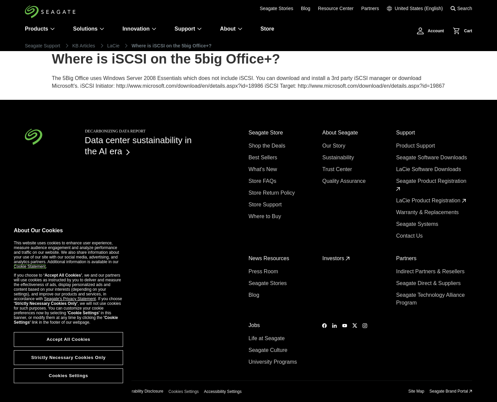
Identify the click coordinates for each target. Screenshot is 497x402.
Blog (305, 8)
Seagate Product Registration (432, 184)
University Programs (273, 362)
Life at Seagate (267, 338)
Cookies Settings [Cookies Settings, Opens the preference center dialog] (68, 375)
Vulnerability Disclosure (142, 391)
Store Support (265, 204)
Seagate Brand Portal (450, 391)
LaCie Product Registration (431, 200)
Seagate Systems (418, 224)
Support (185, 29)
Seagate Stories (276, 8)
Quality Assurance (344, 181)
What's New (263, 169)
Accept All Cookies (68, 339)
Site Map (416, 391)
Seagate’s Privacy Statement (70, 298)
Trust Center (337, 169)
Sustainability (338, 157)
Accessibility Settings (222, 391)
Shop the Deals (268, 146)
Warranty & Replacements (428, 212)
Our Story (334, 146)
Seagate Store (266, 132)
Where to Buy (265, 216)
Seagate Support (42, 45)
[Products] (52, 28)
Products (36, 29)
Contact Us (410, 236)
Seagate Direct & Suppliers (429, 283)
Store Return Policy (272, 193)
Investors (335, 258)
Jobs (254, 325)
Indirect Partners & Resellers (431, 271)
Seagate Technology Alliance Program (430, 299)
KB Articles (83, 45)
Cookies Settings (183, 391)
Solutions (88, 29)
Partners (370, 8)
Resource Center (336, 8)
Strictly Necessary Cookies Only (68, 357)
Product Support (416, 146)
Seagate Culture (268, 350)
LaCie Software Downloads (429, 169)
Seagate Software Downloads (432, 157)
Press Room (263, 271)
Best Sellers (263, 157)
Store (267, 29)
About (231, 29)
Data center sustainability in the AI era (138, 145)
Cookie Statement (30, 266)
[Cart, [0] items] (460, 31)
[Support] (199, 28)
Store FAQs (263, 181)
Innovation (139, 29)
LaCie (113, 45)
